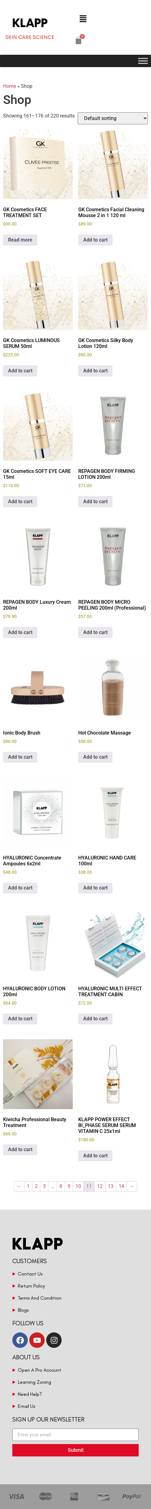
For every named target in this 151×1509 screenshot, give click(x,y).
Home (9, 86)
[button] (83, 19)
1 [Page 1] (28, 1186)
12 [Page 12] (100, 1186)
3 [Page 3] (44, 1186)
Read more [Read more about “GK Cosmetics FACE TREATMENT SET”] (20, 240)
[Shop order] (113, 118)
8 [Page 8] (60, 1186)
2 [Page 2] (36, 1186)
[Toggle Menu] (143, 61)
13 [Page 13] (110, 1186)
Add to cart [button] (95, 240)
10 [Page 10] (78, 1186)
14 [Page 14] (121, 1186)
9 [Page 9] (68, 1186)
